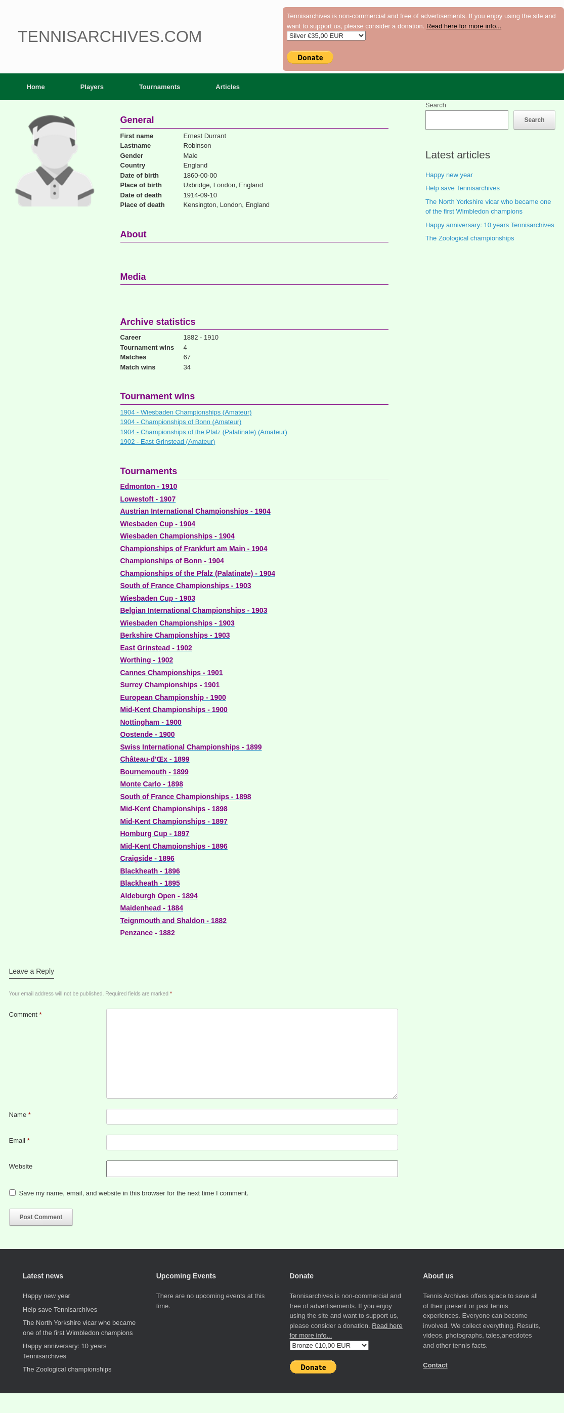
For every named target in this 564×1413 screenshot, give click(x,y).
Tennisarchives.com (110, 36)
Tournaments (159, 87)
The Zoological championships (469, 238)
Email (19, 1140)
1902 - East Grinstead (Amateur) (167, 441)
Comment (25, 1014)
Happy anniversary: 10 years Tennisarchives (489, 225)
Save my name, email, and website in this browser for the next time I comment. (134, 1193)
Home (36, 87)
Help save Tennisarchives (462, 188)
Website (21, 1166)
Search (435, 105)
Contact (435, 1365)
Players (92, 87)
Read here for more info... (463, 26)
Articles (227, 87)
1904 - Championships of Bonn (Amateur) (181, 422)
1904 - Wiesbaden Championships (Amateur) (186, 412)
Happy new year (449, 175)
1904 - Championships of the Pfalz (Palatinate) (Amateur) (203, 432)
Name (20, 1114)
